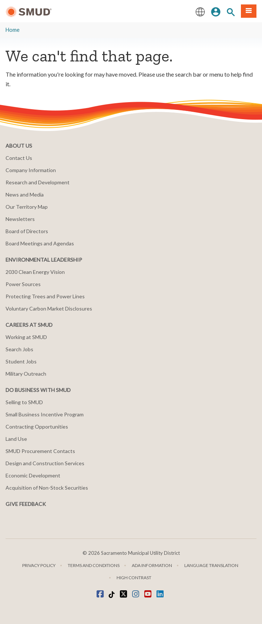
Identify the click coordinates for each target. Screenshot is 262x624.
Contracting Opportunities (37, 426)
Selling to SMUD (24, 402)
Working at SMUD (26, 337)
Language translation (211, 565)
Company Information (31, 170)
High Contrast (134, 577)
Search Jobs (19, 349)
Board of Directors (27, 231)
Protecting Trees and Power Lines (45, 296)
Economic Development (33, 475)
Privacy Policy (39, 565)
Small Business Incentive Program (45, 414)
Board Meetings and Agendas (40, 243)
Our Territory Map (27, 207)
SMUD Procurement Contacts (40, 451)
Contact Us (19, 158)
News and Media (25, 194)
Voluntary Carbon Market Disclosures (49, 308)
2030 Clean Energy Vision (35, 272)
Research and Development (38, 182)
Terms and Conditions (94, 565)
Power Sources (23, 284)
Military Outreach (26, 373)
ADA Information (152, 565)
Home (13, 30)
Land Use (16, 439)
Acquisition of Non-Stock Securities (47, 487)
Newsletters (20, 219)
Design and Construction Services (45, 463)
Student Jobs (21, 361)
